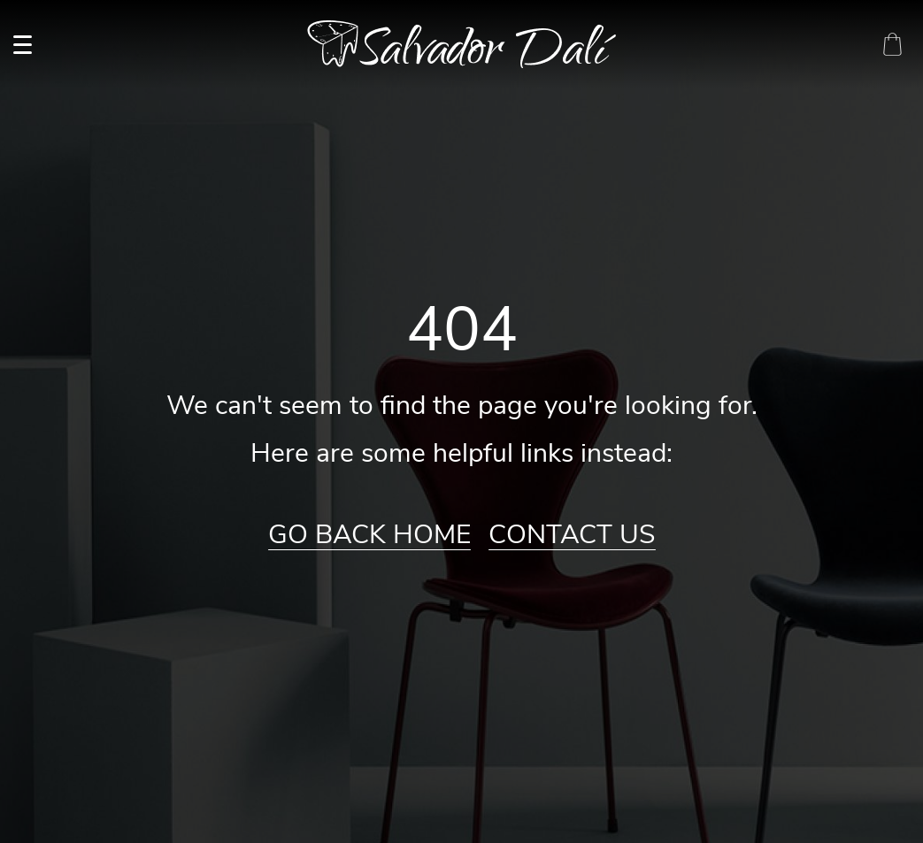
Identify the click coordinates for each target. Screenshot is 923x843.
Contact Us (572, 535)
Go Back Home (369, 535)
